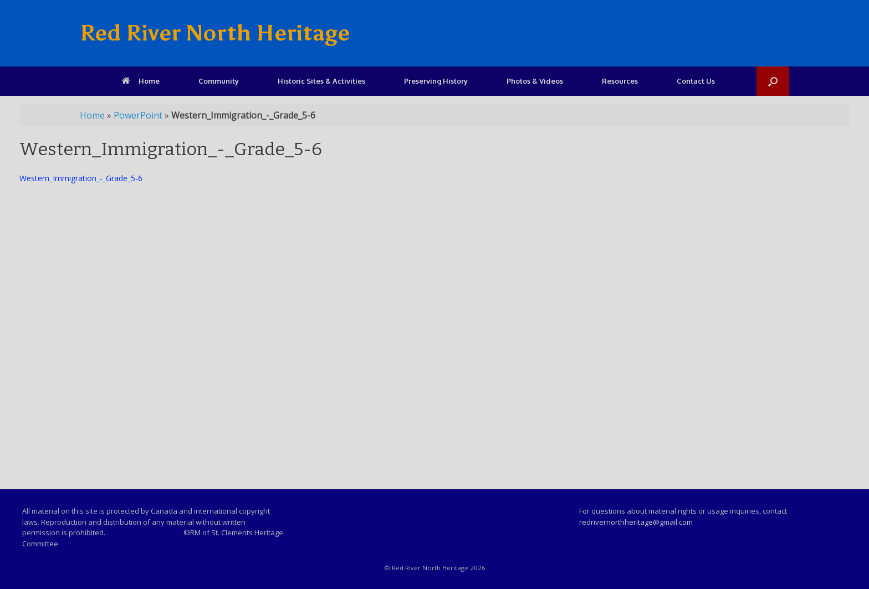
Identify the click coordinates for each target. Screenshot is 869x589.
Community (218, 80)
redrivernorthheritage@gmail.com (636, 522)
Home (141, 80)
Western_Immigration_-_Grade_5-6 (80, 178)
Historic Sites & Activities (321, 80)
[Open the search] (772, 81)
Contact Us (696, 80)
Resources (620, 80)
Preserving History (436, 80)
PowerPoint (138, 115)
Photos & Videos (535, 80)
